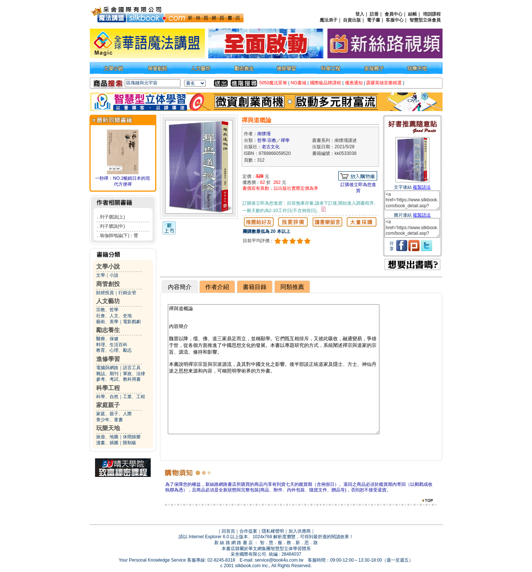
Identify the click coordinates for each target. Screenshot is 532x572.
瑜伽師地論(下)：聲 (119, 235)
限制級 (129, 442)
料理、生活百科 (111, 344)
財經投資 (105, 292)
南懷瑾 (264, 133)
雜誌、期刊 (107, 373)
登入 (359, 14)
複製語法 (422, 187)
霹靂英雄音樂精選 (384, 82)
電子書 (373, 20)
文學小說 (108, 266)
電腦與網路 (107, 367)
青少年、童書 (109, 419)
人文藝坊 (108, 301)
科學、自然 (107, 396)
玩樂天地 (108, 428)
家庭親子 (108, 405)
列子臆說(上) (112, 217)
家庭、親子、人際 (114, 413)
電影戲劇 (132, 321)
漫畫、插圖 (107, 442)
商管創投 (108, 284)
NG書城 (298, 82)
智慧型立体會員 (425, 20)
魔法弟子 (328, 20)
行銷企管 (127, 292)
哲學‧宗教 (266, 140)
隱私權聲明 (273, 531)
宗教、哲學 (107, 309)
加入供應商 (299, 531)
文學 (100, 275)
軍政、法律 (134, 373)
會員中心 (393, 14)
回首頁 (228, 531)
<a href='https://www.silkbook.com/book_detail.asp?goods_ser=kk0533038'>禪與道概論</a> (412, 200)
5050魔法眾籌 (273, 82)
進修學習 (108, 359)
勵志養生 (108, 330)
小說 (114, 275)
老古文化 (271, 146)
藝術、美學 (107, 321)
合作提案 (248, 531)
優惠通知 (354, 82)
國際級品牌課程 (325, 82)
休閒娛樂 (132, 436)
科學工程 (108, 388)
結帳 (412, 14)
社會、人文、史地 (114, 315)
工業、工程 (134, 396)
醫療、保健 (107, 338)
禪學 (285, 140)
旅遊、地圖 (107, 436)
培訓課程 (432, 14)
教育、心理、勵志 (114, 350)
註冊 (374, 14)
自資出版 (352, 20)
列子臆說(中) (112, 226)
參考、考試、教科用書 (118, 379)
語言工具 (132, 367)
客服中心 (395, 20)
